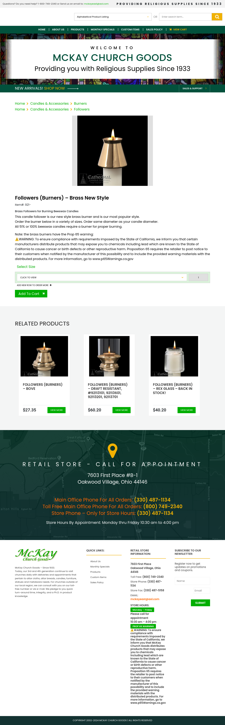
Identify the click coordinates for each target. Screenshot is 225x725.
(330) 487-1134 (152, 499)
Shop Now (61, 88)
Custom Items (130, 29)
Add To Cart (28, 293)
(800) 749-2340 (162, 506)
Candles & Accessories (49, 103)
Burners (80, 103)
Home (42, 29)
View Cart (180, 29)
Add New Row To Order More (33, 285)
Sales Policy (154, 29)
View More (56, 410)
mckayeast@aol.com (96, 3)
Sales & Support (192, 88)
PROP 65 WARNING (143, 626)
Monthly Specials (103, 29)
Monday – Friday (142, 610)
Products (77, 29)
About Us (58, 29)
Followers (81, 109)
